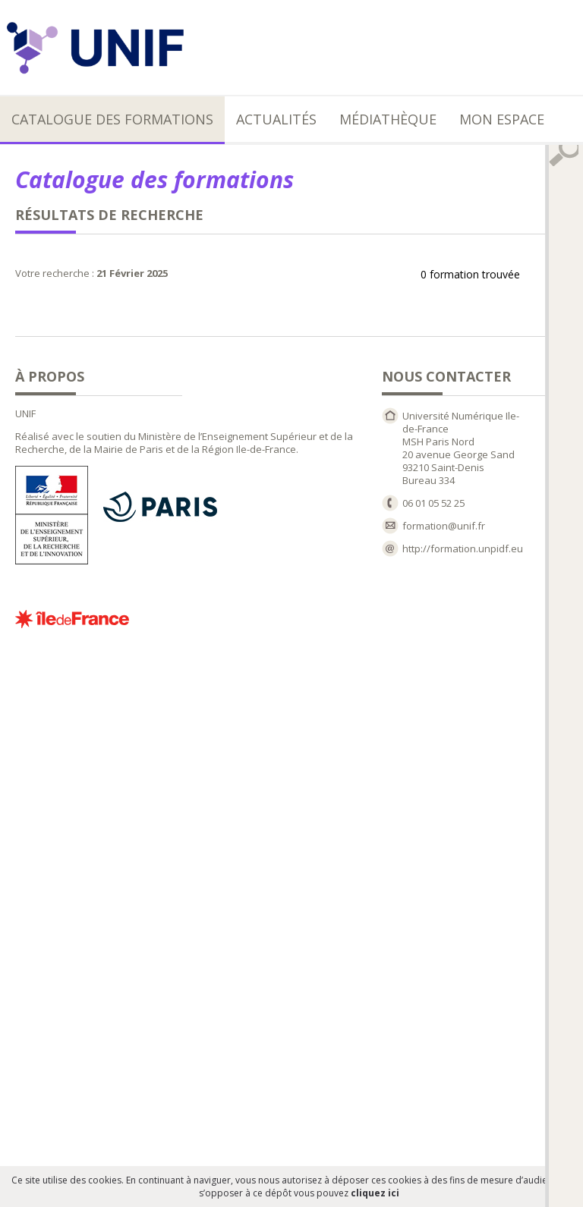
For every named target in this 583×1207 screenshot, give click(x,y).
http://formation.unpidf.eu (462, 548)
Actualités (276, 119)
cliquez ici (375, 1193)
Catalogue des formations (112, 119)
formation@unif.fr (443, 526)
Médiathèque (387, 119)
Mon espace (501, 119)
